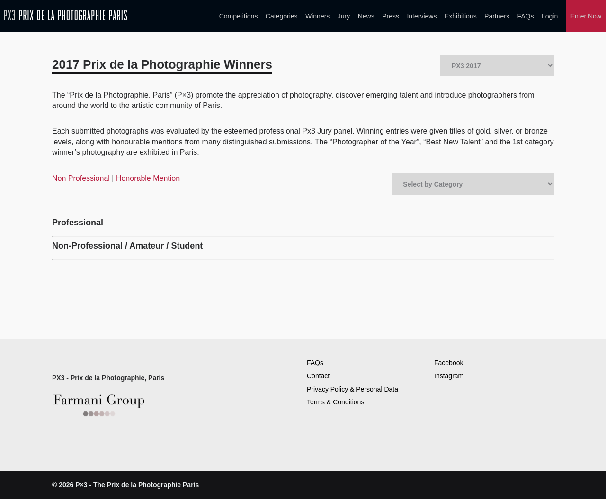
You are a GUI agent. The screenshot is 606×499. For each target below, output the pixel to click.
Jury (344, 16)
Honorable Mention (148, 178)
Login (550, 16)
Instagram (448, 376)
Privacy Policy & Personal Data (352, 389)
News (366, 16)
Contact (318, 376)
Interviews (422, 16)
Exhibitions (461, 16)
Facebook (448, 362)
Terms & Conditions (335, 402)
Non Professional (82, 178)
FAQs (525, 16)
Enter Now (585, 16)
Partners (496, 16)
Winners (317, 16)
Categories (282, 16)
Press (390, 16)
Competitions (238, 16)
